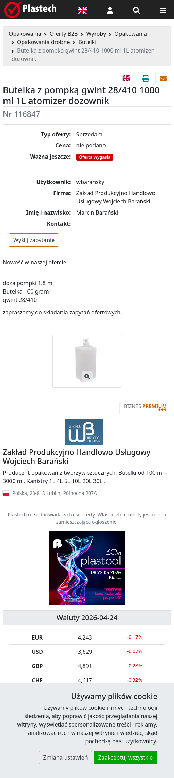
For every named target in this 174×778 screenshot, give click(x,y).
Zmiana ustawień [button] (65, 757)
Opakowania (25, 34)
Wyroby (96, 34)
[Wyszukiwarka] (136, 9)
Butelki (87, 42)
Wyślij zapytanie (34, 240)
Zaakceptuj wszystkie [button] (125, 757)
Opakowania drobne (43, 42)
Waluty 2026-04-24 (87, 617)
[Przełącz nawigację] (163, 9)
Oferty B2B (64, 34)
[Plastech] (30, 9)
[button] (110, 9)
